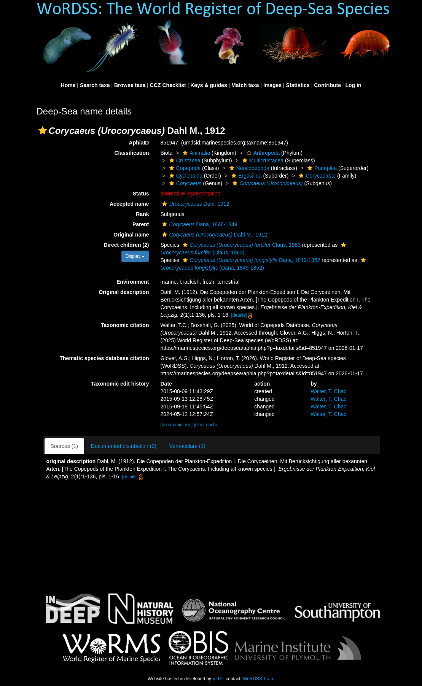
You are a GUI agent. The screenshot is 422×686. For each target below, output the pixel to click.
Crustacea (184, 160)
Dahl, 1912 (194, 204)
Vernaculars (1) (187, 446)
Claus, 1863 (241, 245)
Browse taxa (129, 85)
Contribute (327, 85)
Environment (132, 282)
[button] (43, 130)
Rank (142, 214)
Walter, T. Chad (329, 391)
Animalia (195, 153)
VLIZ (217, 678)
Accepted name (129, 204)
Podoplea (321, 168)
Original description (124, 292)
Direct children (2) (126, 245)
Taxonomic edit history (120, 384)
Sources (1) (64, 446)
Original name (131, 235)
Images (272, 85)
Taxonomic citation (125, 325)
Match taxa (245, 85)
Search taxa (95, 85)
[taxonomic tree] (176, 424)
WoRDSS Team (258, 678)
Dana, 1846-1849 (198, 224)
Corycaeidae (316, 176)
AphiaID (139, 143)
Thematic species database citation (104, 358)
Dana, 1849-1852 (250, 260)
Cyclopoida (184, 176)
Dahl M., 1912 (213, 235)
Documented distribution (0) (123, 446)
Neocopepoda (248, 168)
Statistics (298, 85)
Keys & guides (208, 85)
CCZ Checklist (168, 85)
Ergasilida (245, 176)
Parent (140, 224)
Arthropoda (262, 153)
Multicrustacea (261, 160)
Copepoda (184, 168)
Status (141, 194)
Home (68, 85)
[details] (239, 315)
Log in (353, 85)
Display (135, 256)
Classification (131, 153)
